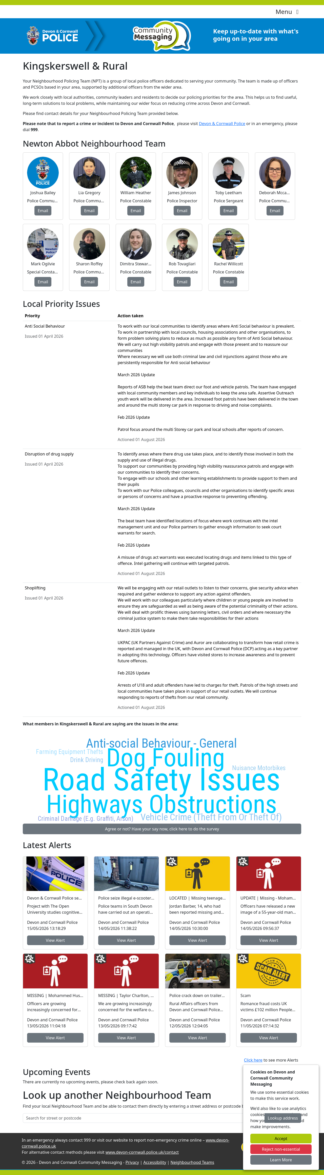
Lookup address (283, 1118)
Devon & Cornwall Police (222, 123)
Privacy (132, 1162)
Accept (281, 1138)
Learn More (281, 1160)
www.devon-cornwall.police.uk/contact (142, 1152)
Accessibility (154, 1162)
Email (43, 210)
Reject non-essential (281, 1149)
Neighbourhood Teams (192, 1162)
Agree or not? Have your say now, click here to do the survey (162, 829)
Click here (253, 1060)
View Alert (55, 940)
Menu (288, 11)
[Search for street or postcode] (144, 1118)
